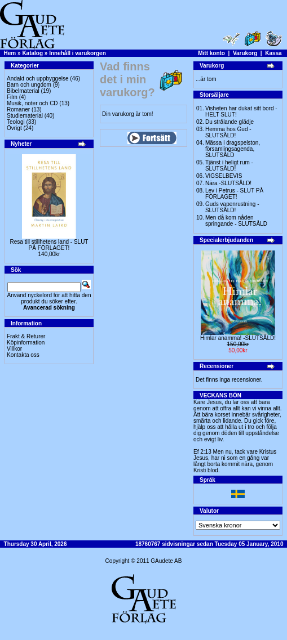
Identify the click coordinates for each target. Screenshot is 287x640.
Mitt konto (211, 53)
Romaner (18, 109)
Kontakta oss (23, 355)
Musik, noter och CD (32, 103)
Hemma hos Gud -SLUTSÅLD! (228, 132)
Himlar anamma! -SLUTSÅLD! (238, 338)
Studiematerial (25, 116)
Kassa (273, 53)
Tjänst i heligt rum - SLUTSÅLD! (229, 165)
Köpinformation (26, 342)
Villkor (14, 349)
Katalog (32, 53)
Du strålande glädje (229, 122)
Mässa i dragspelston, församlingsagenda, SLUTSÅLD (232, 149)
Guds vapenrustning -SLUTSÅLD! (232, 207)
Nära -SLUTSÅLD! (228, 183)
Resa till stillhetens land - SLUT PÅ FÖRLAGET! (49, 245)
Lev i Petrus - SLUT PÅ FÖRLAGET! (234, 193)
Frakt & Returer (26, 336)
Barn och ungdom (29, 85)
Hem (10, 53)
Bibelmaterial (23, 91)
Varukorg (245, 53)
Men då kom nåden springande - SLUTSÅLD (236, 220)
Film (12, 97)
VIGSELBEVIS (223, 176)
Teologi (16, 122)
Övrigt (14, 128)
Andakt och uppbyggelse (38, 78)
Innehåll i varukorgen (77, 53)
